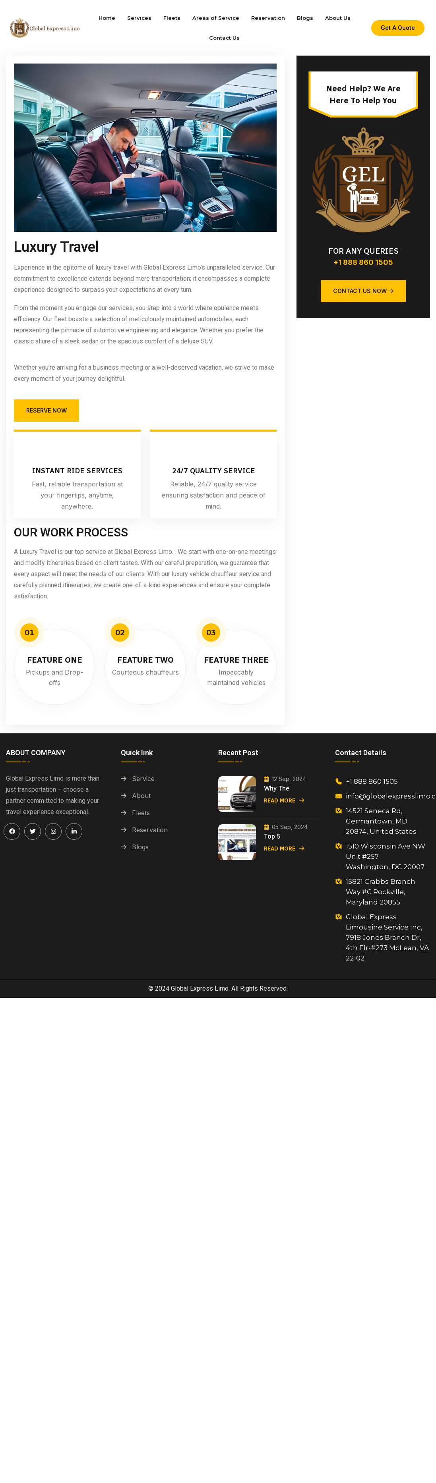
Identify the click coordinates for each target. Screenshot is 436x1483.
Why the (276, 788)
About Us (338, 18)
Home (107, 18)
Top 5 (272, 836)
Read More (284, 800)
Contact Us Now (363, 290)
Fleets (171, 18)
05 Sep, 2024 (286, 826)
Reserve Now (46, 410)
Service (143, 779)
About (141, 796)
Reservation (268, 18)
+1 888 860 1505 (363, 262)
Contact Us (224, 38)
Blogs (305, 18)
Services (139, 18)
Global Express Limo (200, 988)
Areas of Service (215, 18)
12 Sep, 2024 (285, 778)
